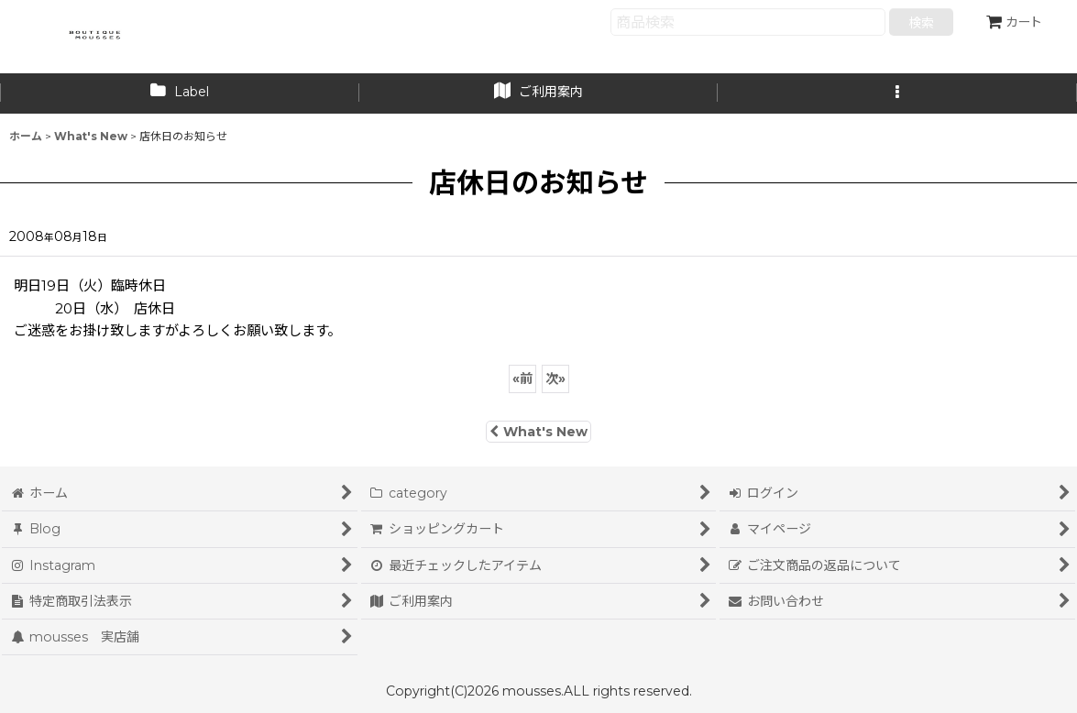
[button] (897, 93)
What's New (538, 431)
